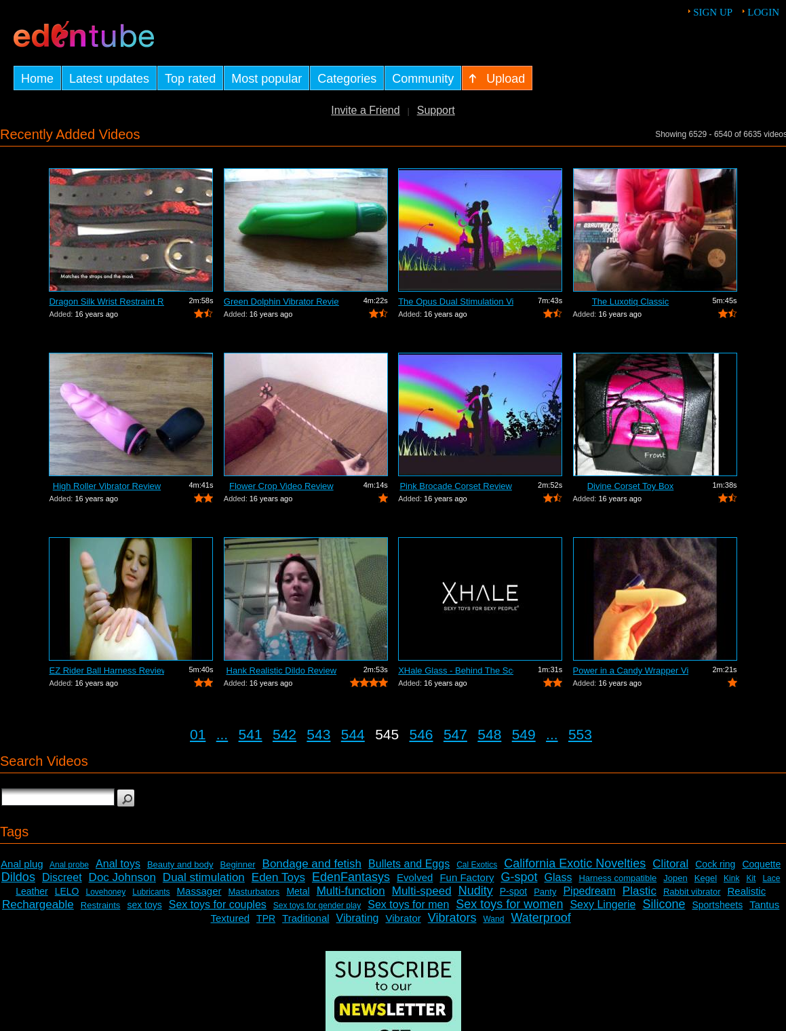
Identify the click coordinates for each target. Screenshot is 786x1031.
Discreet (62, 877)
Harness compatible (617, 878)
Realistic (746, 891)
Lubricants (151, 892)
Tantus (764, 904)
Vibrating (357, 918)
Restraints (101, 905)
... (222, 734)
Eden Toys (278, 877)
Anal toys (118, 864)
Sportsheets (717, 904)
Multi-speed (422, 890)
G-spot (518, 877)
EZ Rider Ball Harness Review (106, 670)
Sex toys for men (408, 904)
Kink (731, 878)
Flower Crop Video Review (281, 486)
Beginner (237, 864)
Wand (493, 919)
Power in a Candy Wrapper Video (630, 670)
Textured (230, 918)
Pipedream (589, 891)
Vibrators (452, 918)
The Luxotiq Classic (630, 301)
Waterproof (540, 918)
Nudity (475, 890)
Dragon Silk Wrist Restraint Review (106, 301)
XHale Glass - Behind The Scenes (455, 670)
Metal (297, 891)
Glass (558, 877)
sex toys (144, 904)
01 (197, 734)
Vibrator (402, 918)
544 (353, 734)
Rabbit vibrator (692, 892)
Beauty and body (180, 864)
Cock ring (715, 864)
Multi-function (351, 890)
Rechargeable (38, 904)
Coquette (761, 864)
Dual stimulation (204, 877)
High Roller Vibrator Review (107, 486)
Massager (199, 891)
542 (284, 734)
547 (455, 734)
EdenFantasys (351, 877)
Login (763, 12)
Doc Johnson (122, 877)
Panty (545, 892)
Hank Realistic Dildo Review (282, 670)
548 (489, 734)
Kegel (705, 878)
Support (436, 110)
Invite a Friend (365, 110)
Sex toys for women (509, 904)
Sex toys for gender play (317, 905)
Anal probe (69, 865)
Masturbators (253, 892)
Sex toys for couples (218, 904)
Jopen (675, 878)
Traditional (305, 918)
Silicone (663, 904)
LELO (67, 891)
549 (524, 734)
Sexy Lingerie (602, 904)
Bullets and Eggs (409, 864)
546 (421, 734)
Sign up (712, 12)
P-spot (513, 891)
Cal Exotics (476, 865)
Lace (771, 878)
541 (250, 734)
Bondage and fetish (312, 863)
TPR (265, 918)
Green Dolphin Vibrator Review (281, 301)
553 (580, 734)
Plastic (639, 890)
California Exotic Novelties (575, 863)
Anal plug (22, 864)
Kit (750, 878)
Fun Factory (466, 877)
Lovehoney (105, 892)
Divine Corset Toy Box (630, 486)
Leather (31, 891)
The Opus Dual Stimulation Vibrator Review (455, 301)
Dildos (18, 877)
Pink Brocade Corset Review (455, 486)
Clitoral (670, 863)
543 (318, 734)
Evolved (415, 877)
